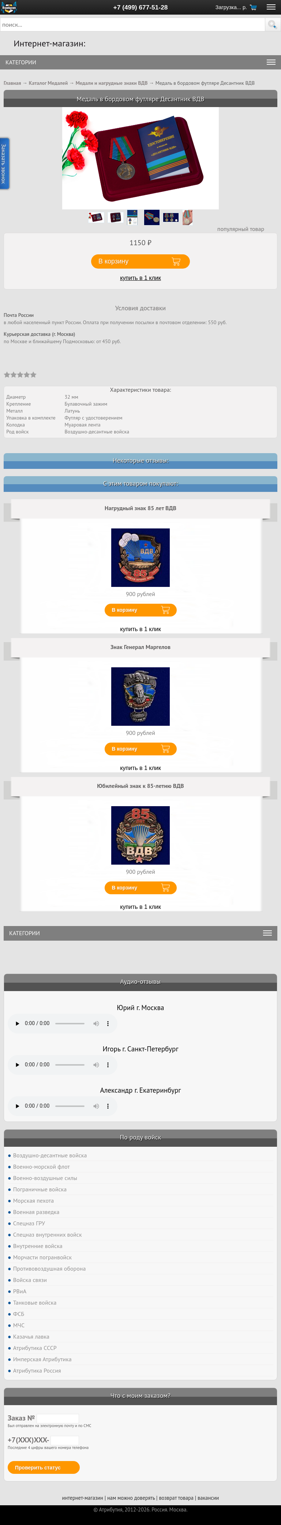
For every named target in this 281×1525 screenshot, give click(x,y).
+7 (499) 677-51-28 (140, 7)
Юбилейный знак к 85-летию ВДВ (140, 785)
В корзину (125, 610)
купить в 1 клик (140, 278)
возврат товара (176, 1497)
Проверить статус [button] (38, 1468)
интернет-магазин (82, 1497)
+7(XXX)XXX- (43, 1440)
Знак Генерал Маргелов (140, 646)
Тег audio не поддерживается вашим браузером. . (62, 1023)
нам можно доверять (131, 1497)
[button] (273, 24)
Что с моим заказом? (140, 1395)
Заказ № (43, 1418)
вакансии (208, 1497)
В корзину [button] (113, 261)
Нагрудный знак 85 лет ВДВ (140, 508)
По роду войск (140, 1137)
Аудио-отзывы (140, 981)
